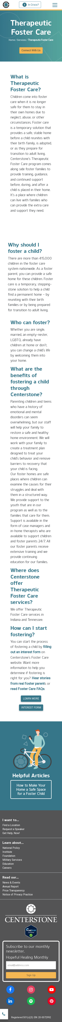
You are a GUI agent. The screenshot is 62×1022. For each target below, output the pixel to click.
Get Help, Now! (11, 833)
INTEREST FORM (31, 707)
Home (12, 40)
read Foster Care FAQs (27, 689)
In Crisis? (30, 5)
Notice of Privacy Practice (17, 894)
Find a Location (11, 825)
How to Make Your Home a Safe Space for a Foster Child (31, 789)
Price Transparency (13, 890)
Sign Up (31, 975)
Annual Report (10, 886)
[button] (10, 990)
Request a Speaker (13, 829)
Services (21, 40)
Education (8, 863)
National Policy (11, 847)
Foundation (8, 855)
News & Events (11, 882)
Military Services (12, 859)
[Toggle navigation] (54, 4)
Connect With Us (31, 50)
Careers (7, 867)
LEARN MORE (31, 698)
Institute (7, 851)
